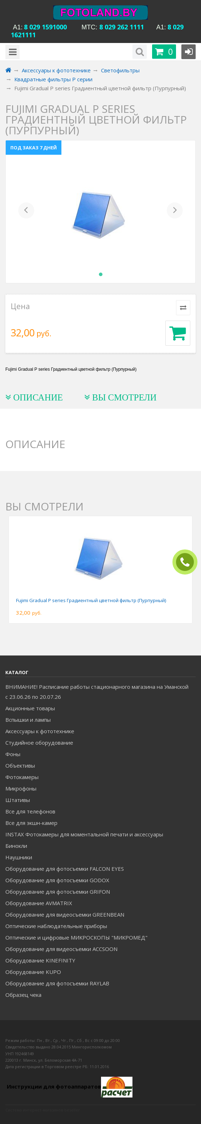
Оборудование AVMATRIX (38, 903)
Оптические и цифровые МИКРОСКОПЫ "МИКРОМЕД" (76, 937)
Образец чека (23, 994)
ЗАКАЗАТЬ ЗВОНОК (187, 562)
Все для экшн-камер (31, 822)
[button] (26, 211)
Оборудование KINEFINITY (40, 960)
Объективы (20, 765)
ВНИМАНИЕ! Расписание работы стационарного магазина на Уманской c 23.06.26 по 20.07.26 (97, 691)
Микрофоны (20, 788)
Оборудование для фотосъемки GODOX (57, 880)
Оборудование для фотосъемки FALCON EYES (64, 868)
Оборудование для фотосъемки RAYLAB (57, 983)
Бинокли (16, 845)
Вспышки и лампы (28, 719)
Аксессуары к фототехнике (39, 731)
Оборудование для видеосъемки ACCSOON (61, 948)
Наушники (18, 857)
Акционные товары (30, 708)
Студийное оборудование (39, 742)
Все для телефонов (30, 811)
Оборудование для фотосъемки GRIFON (57, 891)
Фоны (12, 754)
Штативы (17, 799)
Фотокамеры (22, 776)
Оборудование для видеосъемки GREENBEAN (64, 914)
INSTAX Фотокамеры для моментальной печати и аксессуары (84, 834)
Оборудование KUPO (33, 971)
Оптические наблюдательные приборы (56, 926)
